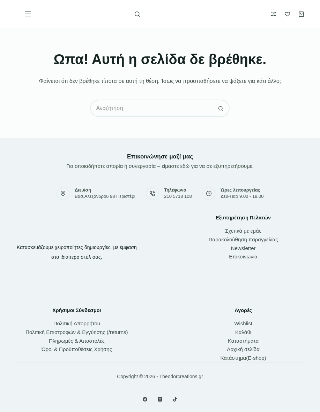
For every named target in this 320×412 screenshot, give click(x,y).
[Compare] (273, 14)
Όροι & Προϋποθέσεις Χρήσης (77, 349)
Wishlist (243, 323)
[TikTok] (175, 399)
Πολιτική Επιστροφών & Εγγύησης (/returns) (76, 332)
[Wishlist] (287, 14)
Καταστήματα (243, 341)
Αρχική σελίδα (243, 349)
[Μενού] (28, 14)
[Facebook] (145, 399)
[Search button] (221, 108)
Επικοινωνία (243, 256)
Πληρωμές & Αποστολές (77, 341)
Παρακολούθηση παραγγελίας (243, 239)
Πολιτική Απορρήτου (76, 323)
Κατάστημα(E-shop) (243, 358)
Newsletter (243, 248)
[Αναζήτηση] (137, 14)
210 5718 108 (178, 196)
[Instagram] (160, 399)
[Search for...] (151, 108)
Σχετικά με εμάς (243, 231)
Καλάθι (243, 332)
